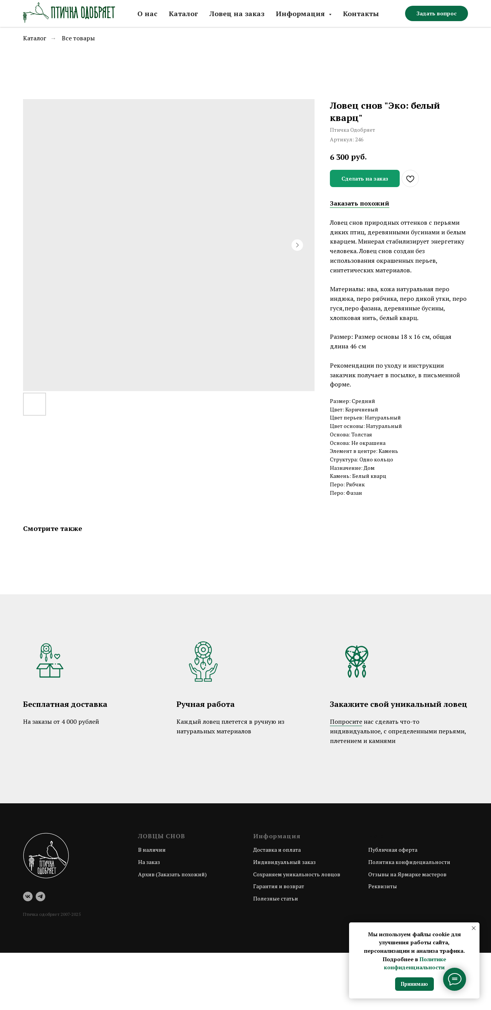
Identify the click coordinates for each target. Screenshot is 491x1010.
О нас (147, 13)
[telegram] (40, 896)
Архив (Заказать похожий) (172, 874)
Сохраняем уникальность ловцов (296, 874)
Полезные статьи (275, 898)
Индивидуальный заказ (284, 862)
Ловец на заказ (236, 13)
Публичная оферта (392, 849)
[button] (436, 13)
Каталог (183, 13)
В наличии (152, 849)
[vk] (28, 896)
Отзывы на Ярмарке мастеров (407, 874)
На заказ (149, 862)
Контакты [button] (361, 13)
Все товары (78, 38)
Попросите (346, 721)
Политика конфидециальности (409, 862)
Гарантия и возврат (278, 886)
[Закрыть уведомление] (474, 928)
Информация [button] (301, 13)
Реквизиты (382, 886)
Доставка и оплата (277, 849)
